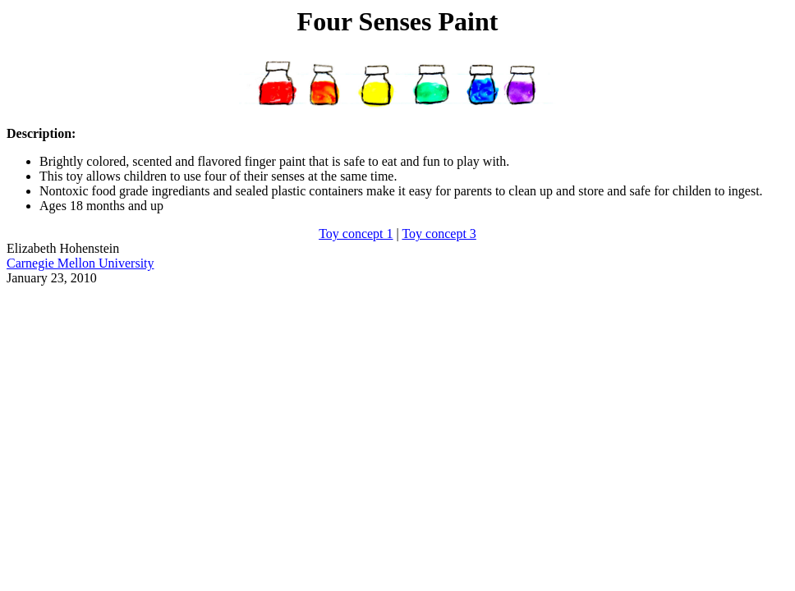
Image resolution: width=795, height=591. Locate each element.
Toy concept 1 (356, 234)
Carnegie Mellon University (80, 263)
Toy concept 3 (439, 234)
